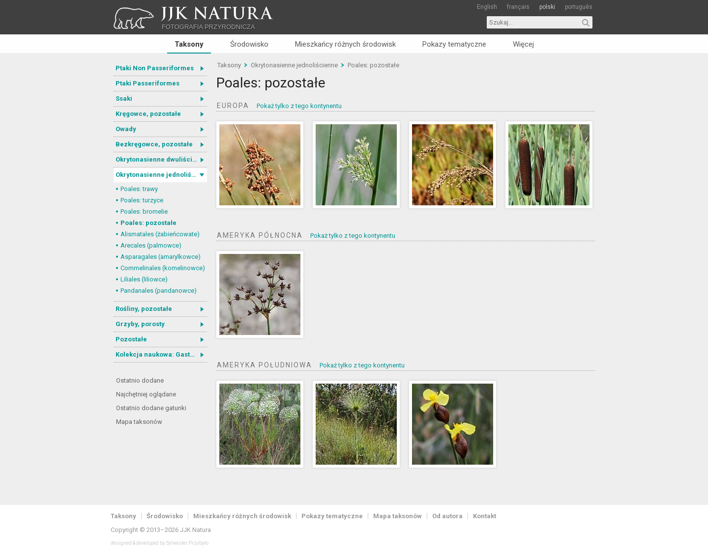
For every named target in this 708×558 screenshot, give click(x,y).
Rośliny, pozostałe (144, 308)
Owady (126, 129)
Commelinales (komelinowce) (162, 268)
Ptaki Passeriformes (147, 83)
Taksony (189, 44)
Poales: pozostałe (148, 222)
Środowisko (249, 44)
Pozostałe (131, 339)
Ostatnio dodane (140, 380)
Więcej (523, 44)
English (487, 6)
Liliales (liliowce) (144, 279)
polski (547, 6)
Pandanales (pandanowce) (158, 290)
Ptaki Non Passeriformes (155, 68)
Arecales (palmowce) (150, 245)
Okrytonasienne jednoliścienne (161, 174)
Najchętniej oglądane (146, 394)
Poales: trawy (139, 189)
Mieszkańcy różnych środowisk (345, 44)
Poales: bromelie (144, 211)
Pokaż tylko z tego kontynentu (299, 106)
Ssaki (124, 98)
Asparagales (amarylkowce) (160, 256)
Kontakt (484, 516)
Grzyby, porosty (140, 324)
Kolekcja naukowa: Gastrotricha (161, 354)
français (518, 6)
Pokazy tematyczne (454, 44)
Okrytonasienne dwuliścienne (161, 159)
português (578, 6)
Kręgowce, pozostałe (148, 113)
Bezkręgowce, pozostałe (154, 144)
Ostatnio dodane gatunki (151, 408)
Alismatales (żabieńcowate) (160, 234)
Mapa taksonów (139, 421)
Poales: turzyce (141, 200)
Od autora (447, 516)
